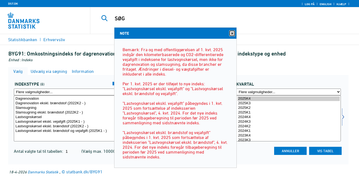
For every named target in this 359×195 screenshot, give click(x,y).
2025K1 (289, 112)
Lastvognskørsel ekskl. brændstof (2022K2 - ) (66, 126)
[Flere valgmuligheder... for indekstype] (66, 92)
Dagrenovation (66, 98)
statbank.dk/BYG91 (84, 171)
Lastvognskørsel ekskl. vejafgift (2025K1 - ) (66, 121)
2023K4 (289, 135)
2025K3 (289, 103)
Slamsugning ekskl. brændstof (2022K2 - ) (66, 112)
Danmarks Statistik (43, 172)
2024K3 (289, 121)
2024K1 (289, 131)
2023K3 (289, 140)
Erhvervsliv (54, 39)
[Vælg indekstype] (66, 118)
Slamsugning (66, 108)
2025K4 (289, 98)
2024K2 (289, 126)
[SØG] (218, 18)
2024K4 (289, 117)
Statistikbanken (22, 39)
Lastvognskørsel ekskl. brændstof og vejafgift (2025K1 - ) (66, 131)
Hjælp (341, 4)
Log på (310, 4)
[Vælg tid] (288, 118)
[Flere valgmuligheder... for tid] (288, 92)
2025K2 (289, 108)
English (325, 4)
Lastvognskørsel (66, 117)
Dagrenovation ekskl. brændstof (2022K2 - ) (66, 103)
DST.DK (13, 3)
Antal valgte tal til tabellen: (39, 151)
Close (231, 33)
